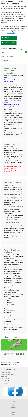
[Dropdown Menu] (23, 49)
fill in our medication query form (15, 219)
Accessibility (13, 407)
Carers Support (5, 378)
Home (2, 56)
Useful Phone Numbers (7, 380)
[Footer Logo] (15, 391)
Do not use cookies (8, 43)
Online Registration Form (11, 104)
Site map (13, 414)
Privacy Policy (4, 376)
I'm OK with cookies (9, 38)
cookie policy (11, 33)
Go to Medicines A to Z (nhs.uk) (15, 206)
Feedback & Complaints (7, 374)
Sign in (13, 401)
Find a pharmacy (11, 315)
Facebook (4, 383)
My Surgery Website (13, 405)
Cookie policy (13, 409)
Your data (13, 412)
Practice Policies (5, 372)
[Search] (13, 52)
